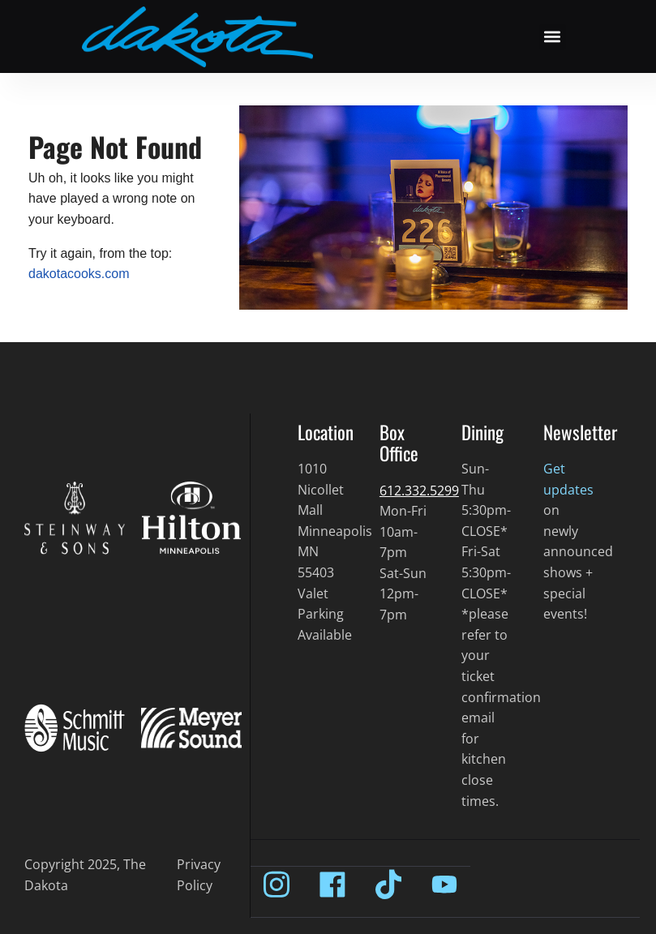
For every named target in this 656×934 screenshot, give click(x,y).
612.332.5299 (419, 490)
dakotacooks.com (79, 274)
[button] (552, 37)
